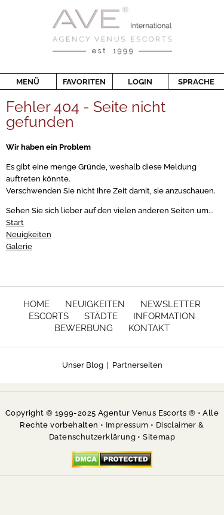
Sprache (191, 81)
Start (15, 222)
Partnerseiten (137, 364)
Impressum (127, 424)
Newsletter (170, 304)
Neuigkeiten (28, 234)
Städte (101, 316)
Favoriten (81, 81)
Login (132, 81)
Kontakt (149, 328)
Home (36, 304)
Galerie (19, 246)
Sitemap (159, 436)
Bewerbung (83, 328)
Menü (27, 81)
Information (164, 316)
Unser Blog (82, 364)
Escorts (49, 316)
